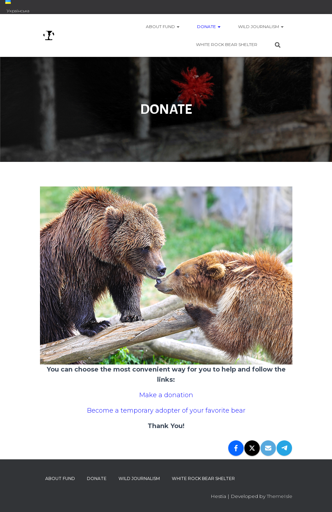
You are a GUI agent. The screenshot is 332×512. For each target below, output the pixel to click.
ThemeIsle (279, 496)
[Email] (268, 448)
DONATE (209, 26)
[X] (252, 448)
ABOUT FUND (162, 26)
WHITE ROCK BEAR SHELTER (226, 44)
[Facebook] (236, 448)
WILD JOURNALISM (261, 26)
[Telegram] (284, 448)
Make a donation (166, 395)
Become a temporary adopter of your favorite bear (166, 410)
